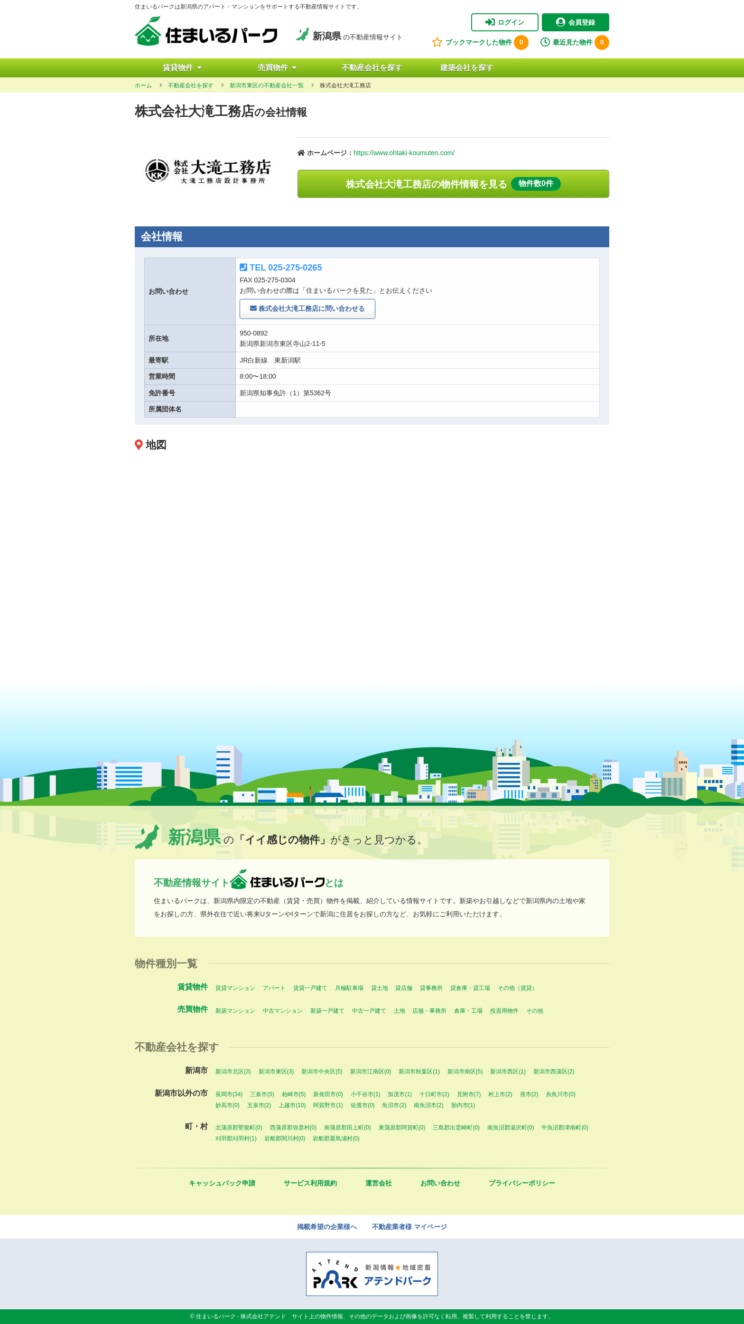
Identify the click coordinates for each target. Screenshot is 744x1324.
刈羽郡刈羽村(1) (236, 1138)
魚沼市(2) (394, 1105)
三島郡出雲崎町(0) (456, 1127)
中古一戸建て (369, 1010)
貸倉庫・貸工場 (470, 988)
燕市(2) (529, 1094)
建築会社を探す (466, 68)
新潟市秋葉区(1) (419, 1071)
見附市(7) (469, 1094)
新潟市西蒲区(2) (554, 1071)
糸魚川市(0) (561, 1094)
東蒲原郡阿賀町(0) (402, 1127)
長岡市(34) (228, 1094)
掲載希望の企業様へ (327, 1227)
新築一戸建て (327, 1010)
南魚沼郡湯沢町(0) (510, 1127)
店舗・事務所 (429, 1010)
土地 (399, 1010)
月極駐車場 (349, 988)
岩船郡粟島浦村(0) (336, 1138)
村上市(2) (500, 1094)
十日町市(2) (434, 1094)
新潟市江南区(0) (370, 1071)
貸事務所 (431, 988)
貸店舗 (403, 988)
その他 (534, 1010)
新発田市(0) (328, 1094)
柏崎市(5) (294, 1094)
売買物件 (277, 68)
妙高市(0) (227, 1105)
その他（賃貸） (518, 988)
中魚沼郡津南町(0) (564, 1127)
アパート (274, 988)
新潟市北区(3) (233, 1071)
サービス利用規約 (310, 1183)
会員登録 (575, 22)
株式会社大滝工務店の (453, 184)
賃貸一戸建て (310, 988)
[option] (209, 169)
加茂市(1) (400, 1094)
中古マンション (283, 1010)
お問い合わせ (440, 1183)
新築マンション (235, 1010)
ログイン (504, 22)
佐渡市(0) (363, 1105)
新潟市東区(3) (276, 1071)
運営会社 (378, 1183)
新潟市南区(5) (465, 1071)
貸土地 (379, 988)
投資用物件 (504, 1010)
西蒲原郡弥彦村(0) (293, 1127)
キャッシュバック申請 (222, 1183)
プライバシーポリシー (522, 1183)
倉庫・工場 (468, 1010)
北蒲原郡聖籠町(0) (238, 1127)
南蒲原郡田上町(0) (347, 1127)
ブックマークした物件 (480, 42)
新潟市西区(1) (508, 1071)
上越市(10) (292, 1105)
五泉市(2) (259, 1105)
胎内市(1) (463, 1105)
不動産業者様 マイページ (409, 1227)
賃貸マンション (235, 988)
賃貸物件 (182, 68)
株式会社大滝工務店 (307, 309)
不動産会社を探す (372, 68)
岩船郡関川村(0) (285, 1138)
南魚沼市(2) (429, 1105)
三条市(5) (262, 1094)
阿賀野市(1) (328, 1105)
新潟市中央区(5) (322, 1071)
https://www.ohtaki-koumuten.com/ (404, 153)
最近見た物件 (574, 42)
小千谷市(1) (366, 1094)
